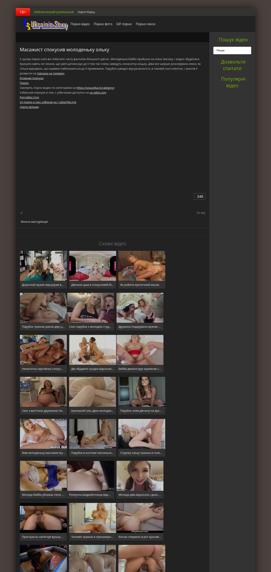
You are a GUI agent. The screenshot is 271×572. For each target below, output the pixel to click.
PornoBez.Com (29, 97)
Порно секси (142, 24)
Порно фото (100, 24)
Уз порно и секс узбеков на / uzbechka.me (48, 102)
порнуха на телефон (50, 73)
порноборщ (41, 24)
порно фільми (29, 107)
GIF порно (121, 24)
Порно (24, 83)
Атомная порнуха (32, 78)
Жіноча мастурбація (34, 222)
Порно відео (77, 24)
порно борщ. (86, 12)
